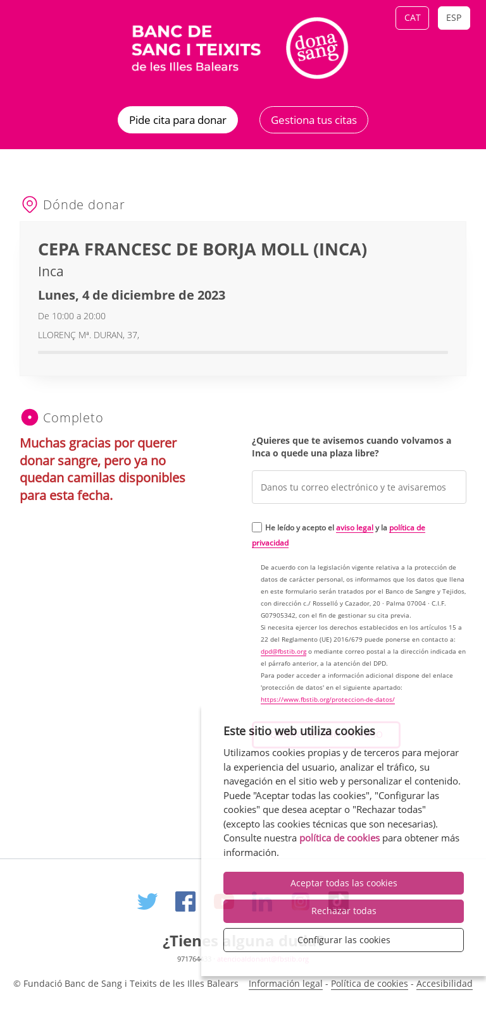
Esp (453, 17)
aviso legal (354, 527)
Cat (412, 17)
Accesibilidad (444, 983)
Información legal (286, 983)
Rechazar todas (344, 911)
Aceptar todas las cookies (343, 883)
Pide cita (178, 120)
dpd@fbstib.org (283, 651)
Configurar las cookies (343, 940)
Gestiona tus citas (314, 120)
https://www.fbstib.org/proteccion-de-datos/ (328, 699)
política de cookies (339, 837)
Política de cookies (369, 983)
